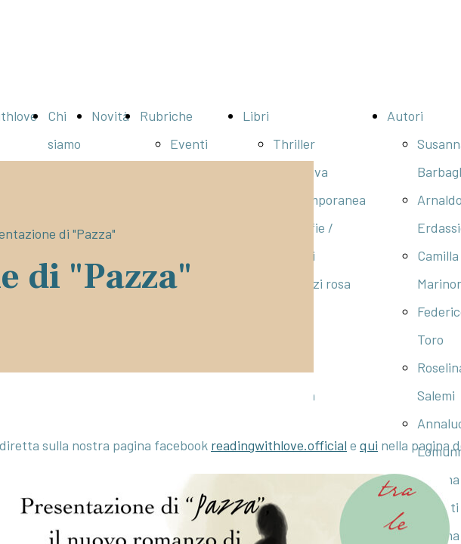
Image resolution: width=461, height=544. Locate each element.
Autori (405, 115)
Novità (110, 115)
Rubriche (166, 115)
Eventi (189, 143)
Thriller (294, 143)
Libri (256, 115)
